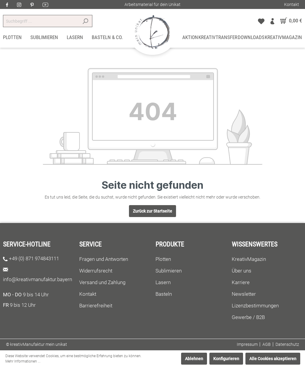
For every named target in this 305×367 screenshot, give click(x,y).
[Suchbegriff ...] (41, 21)
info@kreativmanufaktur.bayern (37, 279)
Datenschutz (287, 344)
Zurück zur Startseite (152, 211)
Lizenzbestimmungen (255, 306)
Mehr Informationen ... (23, 361)
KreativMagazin (249, 259)
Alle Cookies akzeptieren (272, 358)
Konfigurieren (226, 358)
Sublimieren (168, 271)
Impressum (247, 344)
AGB (266, 344)
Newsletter (244, 294)
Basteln (163, 294)
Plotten (163, 259)
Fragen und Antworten (103, 259)
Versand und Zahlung (102, 282)
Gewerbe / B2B (248, 317)
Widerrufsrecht (95, 271)
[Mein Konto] (272, 21)
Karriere (241, 282)
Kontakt (291, 4)
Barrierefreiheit (95, 306)
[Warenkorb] (289, 21)
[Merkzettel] (261, 21)
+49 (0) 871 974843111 (34, 258)
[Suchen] (85, 21)
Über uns (241, 271)
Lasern (163, 282)
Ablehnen (194, 358)
